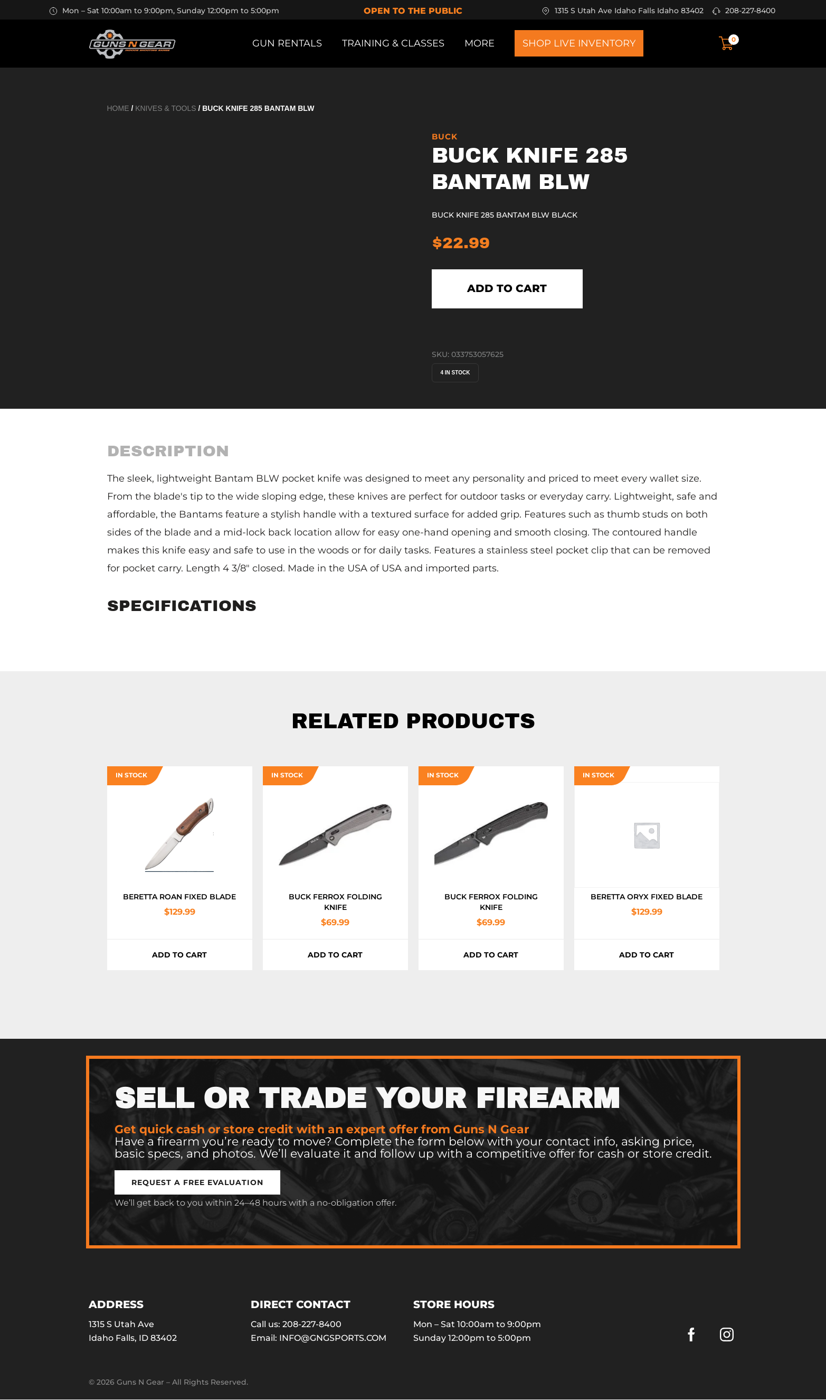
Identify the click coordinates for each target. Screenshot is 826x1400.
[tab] (168, 451)
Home (118, 108)
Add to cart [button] (179, 955)
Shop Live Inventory (579, 43)
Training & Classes (393, 43)
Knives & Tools (165, 108)
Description (168, 451)
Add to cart (507, 289)
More (479, 43)
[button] (197, 1183)
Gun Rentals (287, 43)
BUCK (445, 136)
